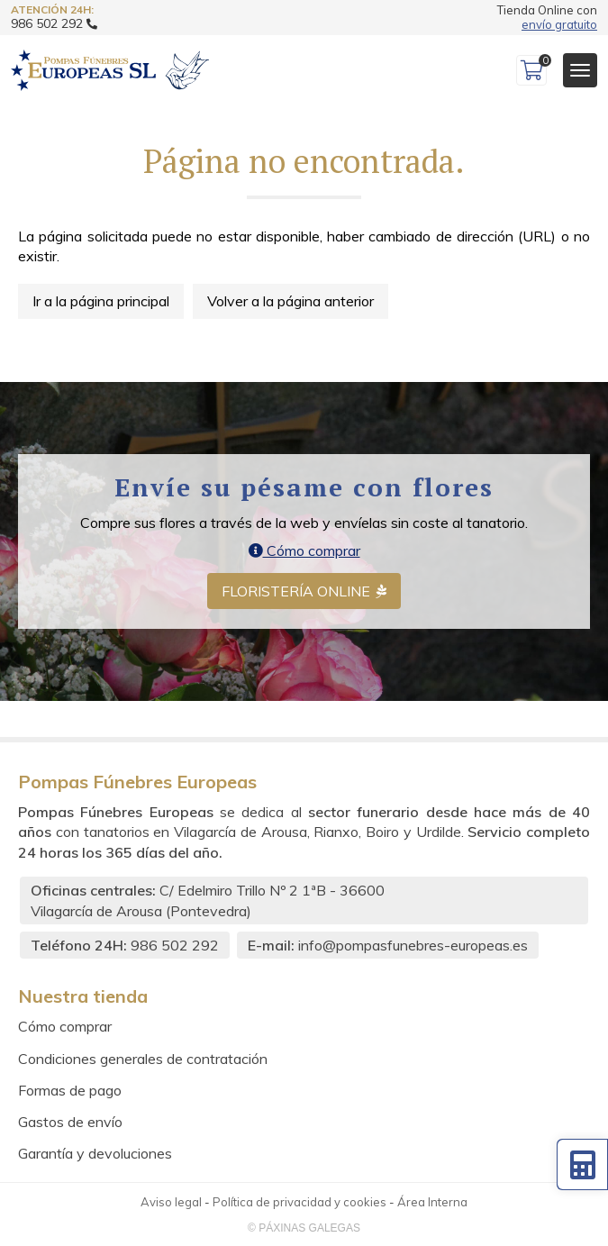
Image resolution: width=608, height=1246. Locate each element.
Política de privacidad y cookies (299, 1202)
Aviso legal (171, 1202)
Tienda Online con (547, 18)
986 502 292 (175, 945)
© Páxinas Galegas (304, 1228)
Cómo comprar (304, 550)
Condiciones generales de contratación (143, 1059)
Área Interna (432, 1202)
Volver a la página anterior (290, 301)
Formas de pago (70, 1090)
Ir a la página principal (100, 301)
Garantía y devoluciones (95, 1153)
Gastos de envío (70, 1122)
